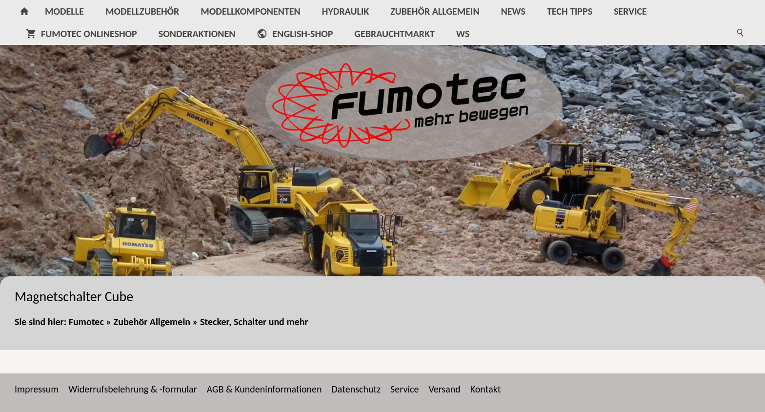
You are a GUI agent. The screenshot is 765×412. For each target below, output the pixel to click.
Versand (444, 389)
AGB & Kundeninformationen (264, 389)
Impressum (37, 389)
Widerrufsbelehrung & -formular (132, 389)
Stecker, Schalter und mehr (254, 322)
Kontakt (485, 389)
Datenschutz (356, 389)
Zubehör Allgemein (152, 322)
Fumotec (86, 322)
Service (404, 389)
